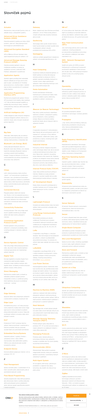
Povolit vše (76, 390)
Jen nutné (76, 399)
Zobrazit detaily (23, 407)
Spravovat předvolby (76, 395)
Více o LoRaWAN (45, 259)
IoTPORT (6, 2)
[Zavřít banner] (89, 388)
